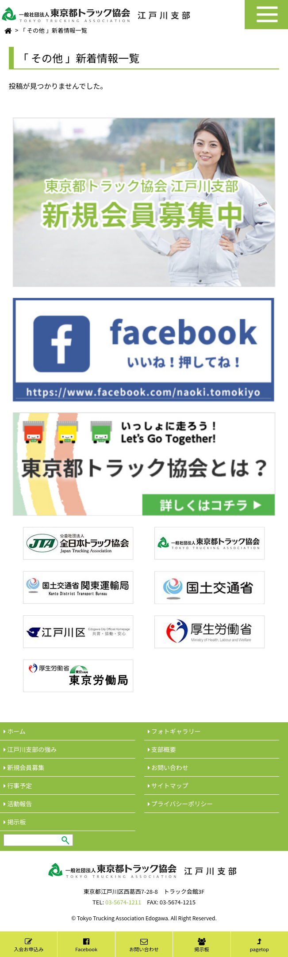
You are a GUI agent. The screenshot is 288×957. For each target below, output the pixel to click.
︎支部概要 (162, 749)
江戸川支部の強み (30, 749)
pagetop (259, 945)
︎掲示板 (15, 821)
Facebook (86, 945)
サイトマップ (168, 785)
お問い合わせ (144, 945)
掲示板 (201, 945)
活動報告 (18, 803)
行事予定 (18, 785)
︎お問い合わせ (168, 767)
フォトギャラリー (174, 731)
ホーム (15, 731)
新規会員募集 (24, 767)
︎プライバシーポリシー (180, 803)
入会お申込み (28, 945)
